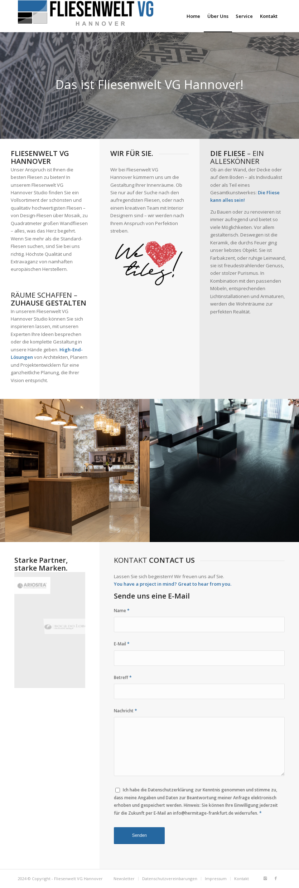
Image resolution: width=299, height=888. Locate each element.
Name (122, 611)
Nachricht (125, 711)
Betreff (123, 677)
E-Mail (122, 644)
